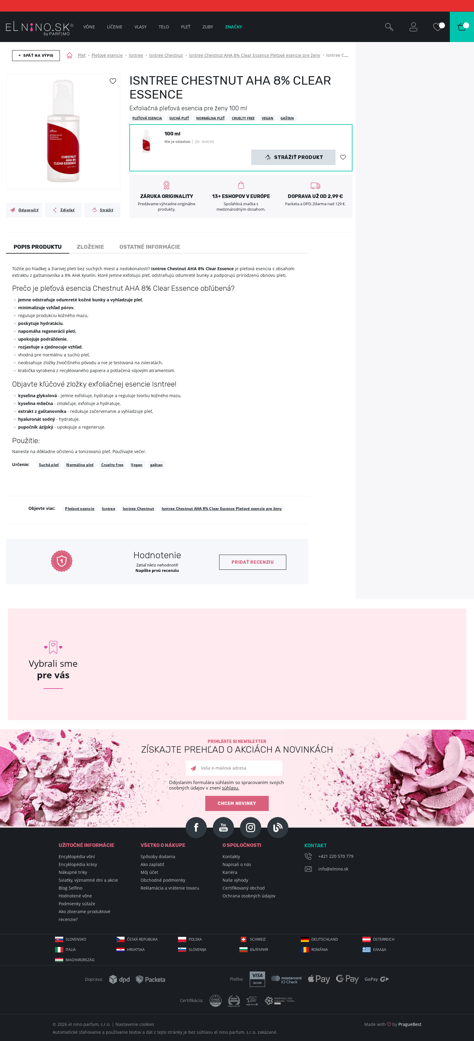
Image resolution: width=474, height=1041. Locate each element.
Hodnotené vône (75, 896)
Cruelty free (112, 464)
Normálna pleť (79, 464)
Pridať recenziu (253, 562)
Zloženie (90, 247)
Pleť (82, 55)
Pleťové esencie (107, 55)
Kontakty (231, 856)
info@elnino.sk (333, 869)
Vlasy (141, 27)
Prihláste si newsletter (237, 746)
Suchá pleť (49, 464)
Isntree (136, 55)
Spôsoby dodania (158, 856)
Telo (164, 27)
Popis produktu (38, 247)
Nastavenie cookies (134, 1024)
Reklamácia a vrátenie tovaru (170, 888)
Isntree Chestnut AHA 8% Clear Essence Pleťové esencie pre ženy (254, 55)
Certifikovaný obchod (243, 888)
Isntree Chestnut (166, 55)
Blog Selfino (70, 888)
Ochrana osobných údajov (248, 896)
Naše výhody (235, 880)
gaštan (156, 464)
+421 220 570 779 (335, 856)
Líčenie (114, 27)
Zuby (208, 27)
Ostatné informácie (149, 247)
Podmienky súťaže (77, 903)
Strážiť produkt (294, 157)
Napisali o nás (236, 864)
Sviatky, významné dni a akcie (88, 880)
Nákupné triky (73, 872)
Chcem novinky (237, 803)
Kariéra (229, 872)
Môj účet (149, 872)
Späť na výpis (38, 56)
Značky (233, 27)
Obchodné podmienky (163, 880)
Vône (89, 27)
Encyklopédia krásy (78, 864)
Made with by (392, 1024)
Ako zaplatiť (152, 864)
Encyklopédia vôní (77, 856)
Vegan (136, 464)
